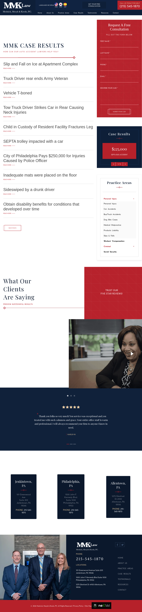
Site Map (88, 606)
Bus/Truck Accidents (112, 214)
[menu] (89, 12)
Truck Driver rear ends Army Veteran (35, 78)
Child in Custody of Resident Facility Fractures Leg (48, 127)
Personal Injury (110, 203)
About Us (119, 563)
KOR (60, 5)
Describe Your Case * (109, 88)
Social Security (110, 252)
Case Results (121, 574)
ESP (65, 5)
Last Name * (105, 53)
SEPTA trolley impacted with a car (33, 141)
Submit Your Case (119, 111)
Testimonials (121, 579)
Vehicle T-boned (17, 93)
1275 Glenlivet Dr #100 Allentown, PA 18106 (118, 500)
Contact (119, 590)
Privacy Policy (78, 606)
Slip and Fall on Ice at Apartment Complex (40, 64)
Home (118, 558)
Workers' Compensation (114, 241)
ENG (56, 5)
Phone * (103, 65)
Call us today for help (130, 5)
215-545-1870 (27, 511)
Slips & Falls (109, 236)
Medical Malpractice (112, 225)
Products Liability (111, 230)
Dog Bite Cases (110, 220)
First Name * (105, 41)
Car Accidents (110, 209)
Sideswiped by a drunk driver (29, 189)
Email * (103, 76)
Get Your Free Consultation (94, 5)
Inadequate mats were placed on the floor (40, 175)
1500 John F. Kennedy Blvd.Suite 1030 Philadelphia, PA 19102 (71, 500)
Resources (120, 584)
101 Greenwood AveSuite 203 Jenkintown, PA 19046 (24, 500)
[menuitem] (40, 12)
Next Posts (12, 228)
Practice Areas (122, 568)
